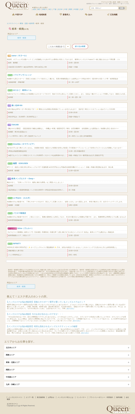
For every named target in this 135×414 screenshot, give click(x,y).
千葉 (54, 9)
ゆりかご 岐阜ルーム (22, 90)
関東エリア (10, 355)
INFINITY (17, 243)
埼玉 (50, 9)
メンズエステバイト (15, 397)
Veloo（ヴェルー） (25, 228)
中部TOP (17, 14)
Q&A (88, 14)
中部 (65, 9)
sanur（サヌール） (20, 56)
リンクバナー (81, 397)
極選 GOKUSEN (20, 163)
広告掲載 (112, 14)
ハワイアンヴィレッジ (22, 75)
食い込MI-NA (17, 105)
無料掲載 (119, 397)
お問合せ (51, 397)
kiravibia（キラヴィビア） (24, 144)
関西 (70, 9)
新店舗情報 (41, 397)
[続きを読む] (70, 308)
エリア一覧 (30, 397)
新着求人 (65, 14)
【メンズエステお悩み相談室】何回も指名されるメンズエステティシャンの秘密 (41, 326)
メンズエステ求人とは (65, 397)
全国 (34, 9)
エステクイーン (12, 404)
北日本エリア (11, 348)
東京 (39, 9)
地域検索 (41, 14)
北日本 (60, 9)
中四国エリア (11, 377)
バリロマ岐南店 (19, 213)
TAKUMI (15, 125)
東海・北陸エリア (13, 362)
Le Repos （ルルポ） (22, 198)
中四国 (76, 9)
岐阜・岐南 (22, 38)
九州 (81, 9)
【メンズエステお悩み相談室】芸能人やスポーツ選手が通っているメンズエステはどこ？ (45, 302)
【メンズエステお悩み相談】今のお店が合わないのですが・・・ (35, 314)
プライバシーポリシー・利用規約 (101, 397)
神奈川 (44, 9)
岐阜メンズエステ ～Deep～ (23, 178)
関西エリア (10, 370)
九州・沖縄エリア (13, 384)
